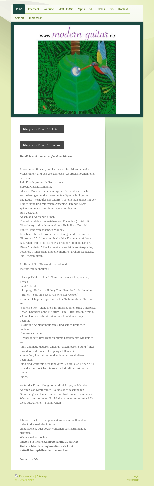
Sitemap (41, 476)
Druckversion (25, 476)
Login (136, 476)
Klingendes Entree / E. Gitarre (42, 145)
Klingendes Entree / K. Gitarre (42, 129)
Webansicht (133, 479)
